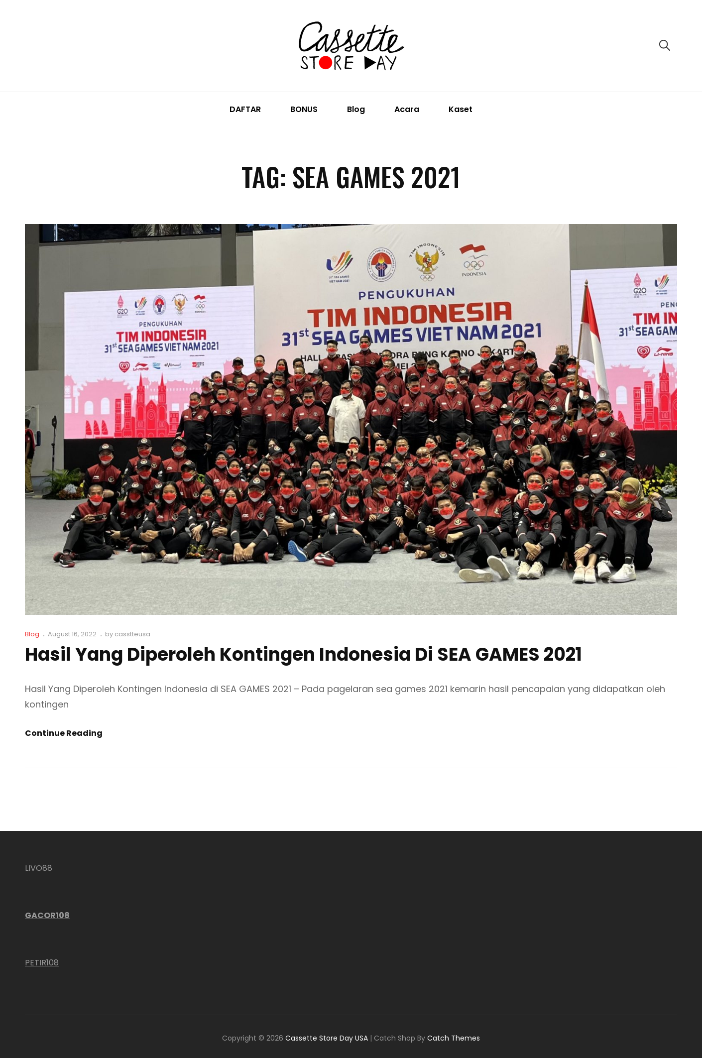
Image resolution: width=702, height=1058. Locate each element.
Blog (356, 109)
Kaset (460, 109)
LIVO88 (38, 868)
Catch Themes (453, 1038)
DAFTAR (245, 109)
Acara (406, 109)
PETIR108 (42, 962)
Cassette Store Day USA (326, 1038)
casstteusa (132, 634)
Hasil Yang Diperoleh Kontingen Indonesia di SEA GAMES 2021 (303, 654)
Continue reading (64, 733)
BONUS (304, 109)
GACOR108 (47, 915)
